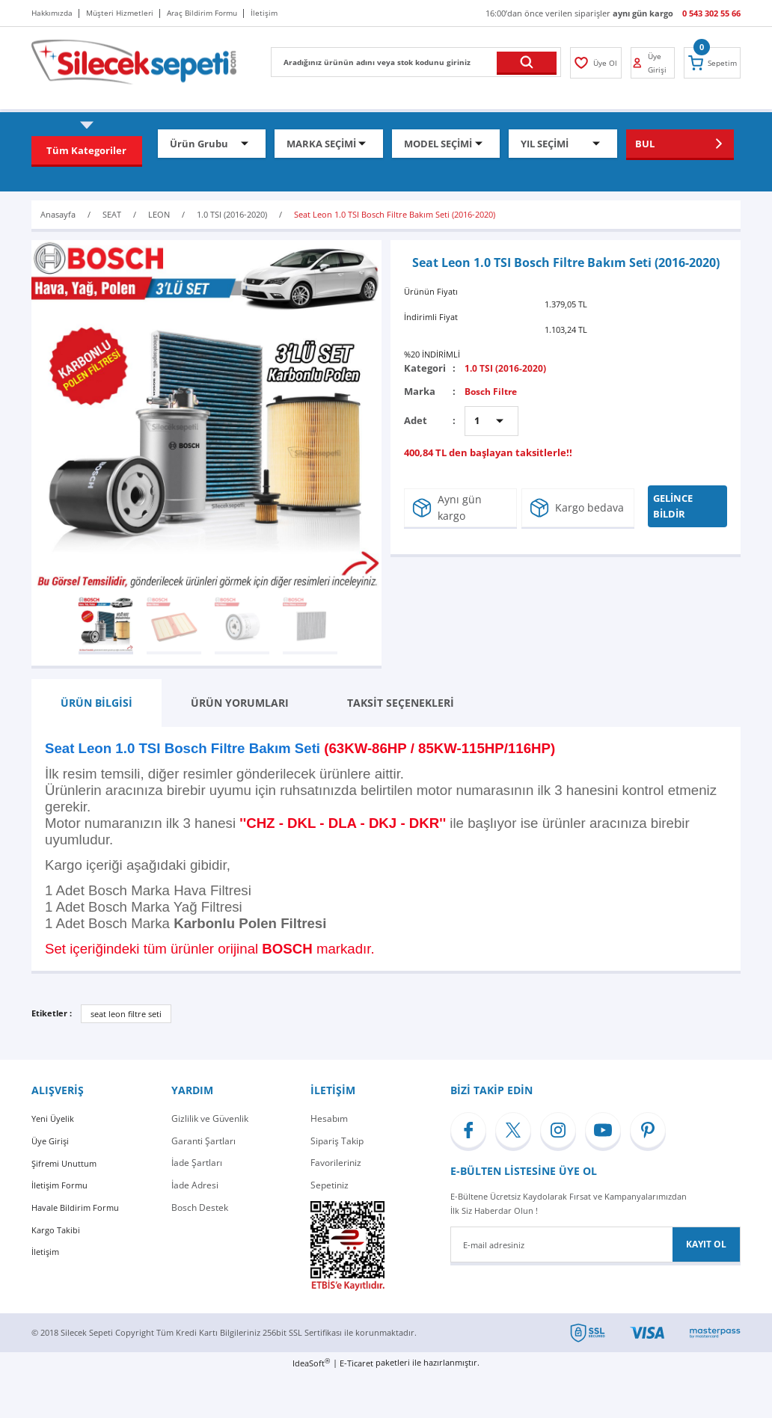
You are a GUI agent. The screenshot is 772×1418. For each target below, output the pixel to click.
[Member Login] (595, 63)
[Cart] (713, 63)
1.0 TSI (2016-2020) (506, 368)
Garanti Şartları (203, 1141)
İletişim (46, 1251)
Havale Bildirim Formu (77, 1207)
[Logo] (133, 61)
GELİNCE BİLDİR (677, 506)
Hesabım (329, 1118)
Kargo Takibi (57, 1229)
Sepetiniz (329, 1185)
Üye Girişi (51, 1141)
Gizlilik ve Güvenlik (209, 1118)
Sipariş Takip (337, 1141)
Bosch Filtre (493, 391)
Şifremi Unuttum (65, 1162)
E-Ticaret (356, 1363)
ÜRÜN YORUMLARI (240, 703)
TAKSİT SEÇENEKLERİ (400, 703)
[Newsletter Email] (595, 1244)
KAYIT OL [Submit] (706, 1244)
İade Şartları (196, 1162)
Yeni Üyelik (54, 1118)
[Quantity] (491, 421)
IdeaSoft (311, 1363)
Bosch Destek (199, 1207)
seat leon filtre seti (126, 1013)
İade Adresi (194, 1185)
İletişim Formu (61, 1185)
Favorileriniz (335, 1162)
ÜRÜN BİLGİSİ (96, 703)
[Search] (416, 62)
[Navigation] (86, 150)
